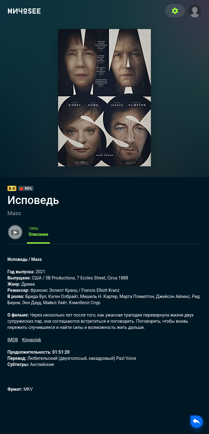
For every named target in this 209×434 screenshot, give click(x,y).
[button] (194, 10)
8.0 (12, 188)
